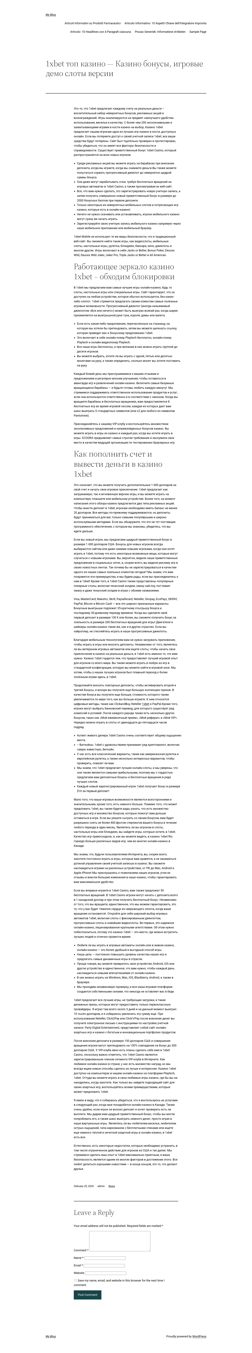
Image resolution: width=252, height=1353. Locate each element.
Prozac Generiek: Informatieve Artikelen (160, 31)
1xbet (145, 704)
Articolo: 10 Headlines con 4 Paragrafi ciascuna (100, 31)
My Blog (51, 14)
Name (78, 1261)
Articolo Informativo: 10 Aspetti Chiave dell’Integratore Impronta (165, 23)
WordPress (199, 1340)
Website (79, 1276)
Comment (81, 1254)
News (111, 1186)
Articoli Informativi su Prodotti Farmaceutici (93, 23)
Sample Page (197, 31)
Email (78, 1269)
